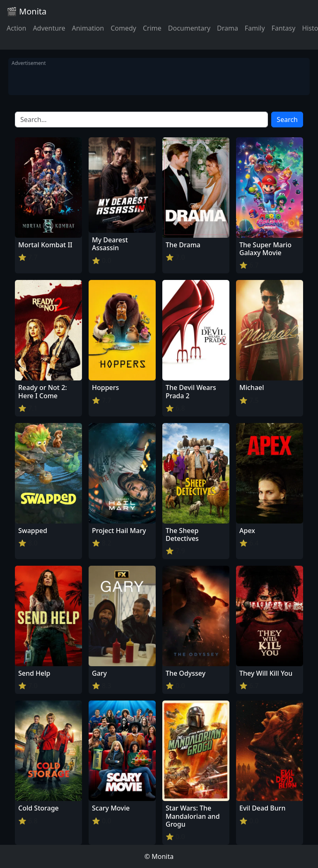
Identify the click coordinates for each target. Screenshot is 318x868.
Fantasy (284, 28)
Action (16, 28)
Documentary (189, 28)
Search (287, 119)
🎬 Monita (26, 11)
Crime (152, 28)
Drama (227, 28)
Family (255, 28)
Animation (88, 28)
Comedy (123, 28)
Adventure (49, 28)
